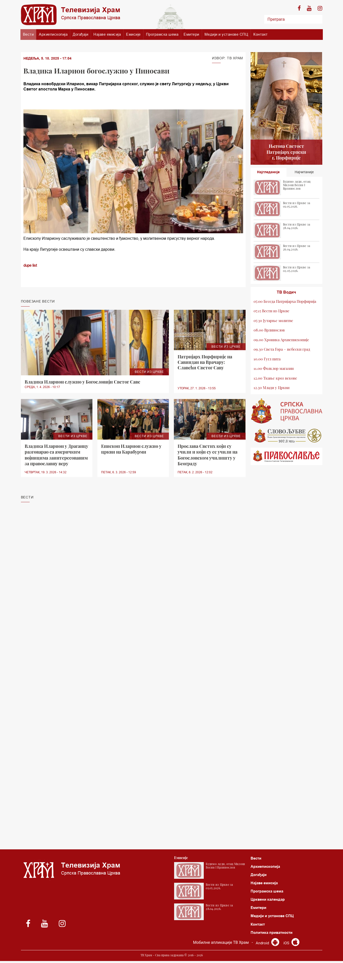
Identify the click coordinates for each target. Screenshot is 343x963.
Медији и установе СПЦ (226, 34)
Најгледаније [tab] (268, 172)
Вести (28, 34)
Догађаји (80, 34)
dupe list (30, 265)
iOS (292, 945)
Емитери (191, 34)
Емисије (133, 34)
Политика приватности (274, 934)
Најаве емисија (107, 34)
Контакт (260, 34)
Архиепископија (53, 34)
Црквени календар (269, 900)
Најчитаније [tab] (304, 172)
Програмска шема (162, 34)
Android (267, 945)
